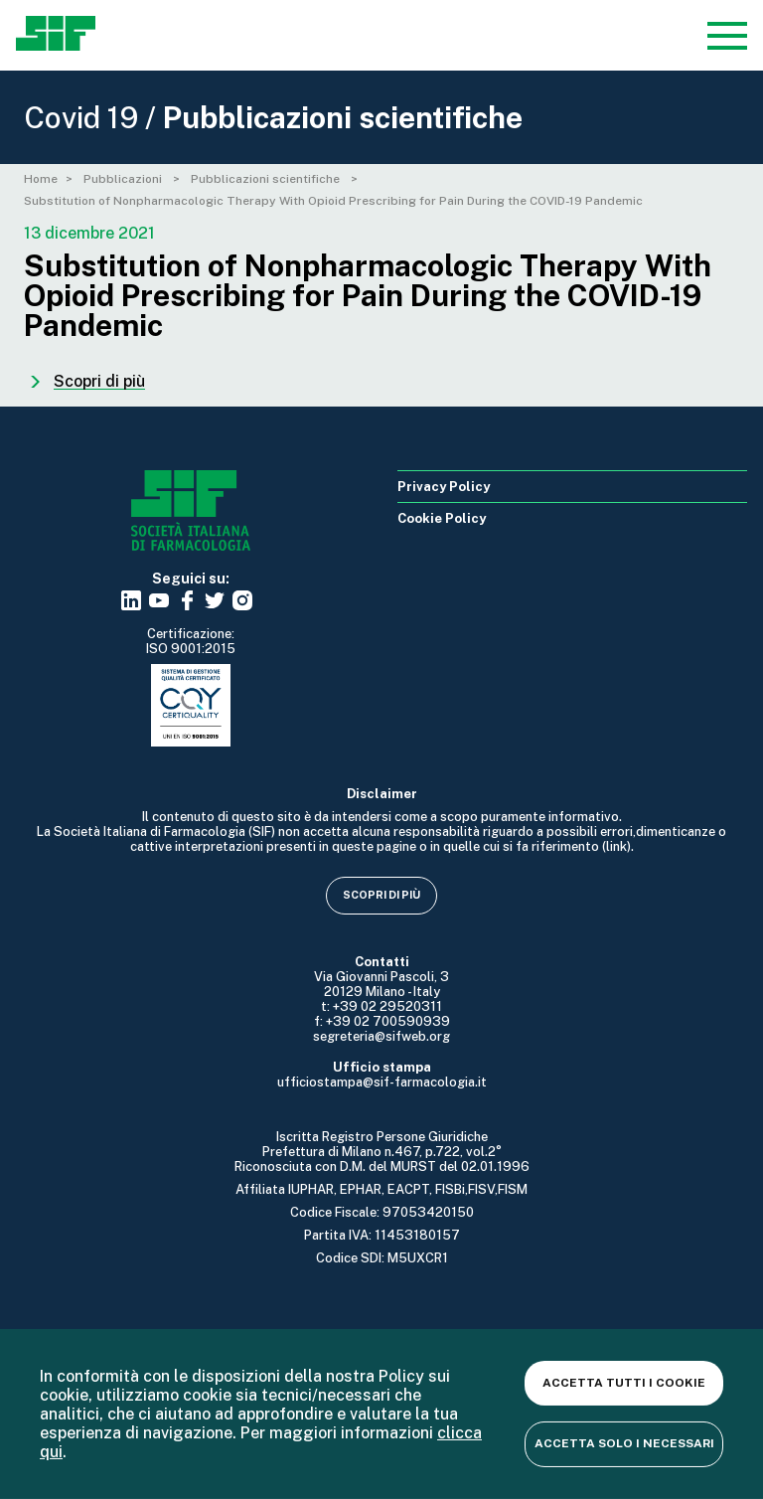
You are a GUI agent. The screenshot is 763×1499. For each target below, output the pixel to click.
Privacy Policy (443, 486)
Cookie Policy (441, 518)
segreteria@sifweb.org (381, 1036)
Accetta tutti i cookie (623, 1383)
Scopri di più (381, 895)
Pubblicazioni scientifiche (267, 179)
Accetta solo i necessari (624, 1443)
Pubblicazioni (124, 179)
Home (41, 179)
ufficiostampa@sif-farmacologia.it (382, 1082)
